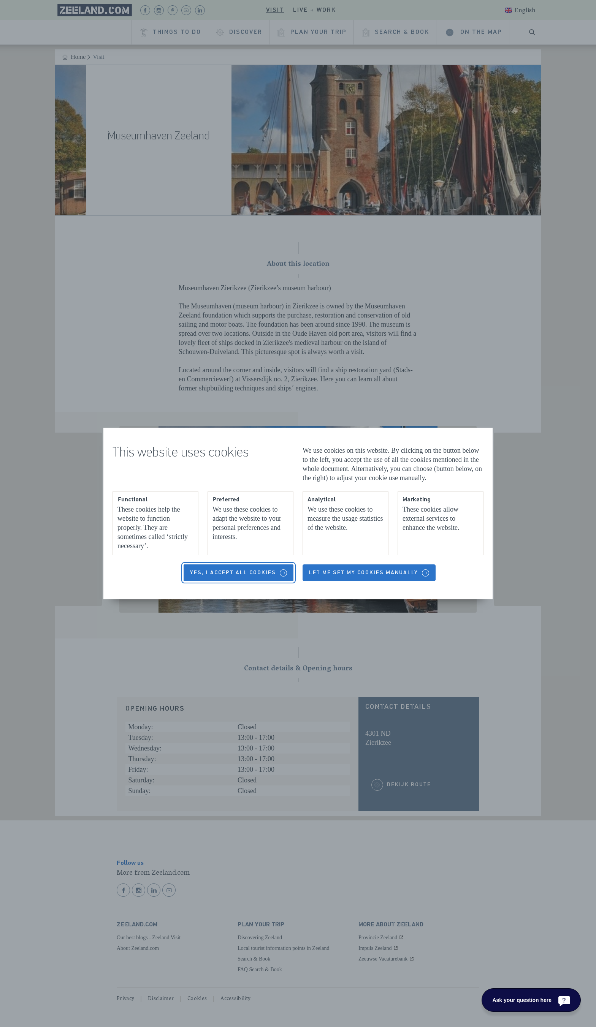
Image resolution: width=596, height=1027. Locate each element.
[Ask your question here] (531, 1000)
